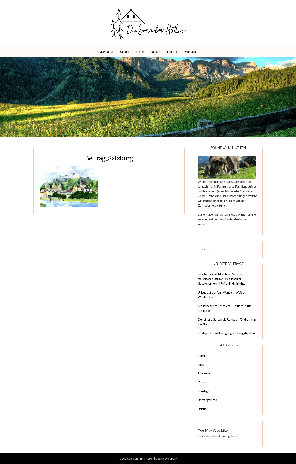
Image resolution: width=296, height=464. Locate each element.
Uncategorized (207, 400)
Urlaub (124, 51)
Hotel (140, 51)
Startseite (107, 51)
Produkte (190, 51)
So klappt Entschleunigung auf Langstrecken (226, 333)
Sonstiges (204, 391)
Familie (172, 51)
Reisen (155, 51)
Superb (172, 458)
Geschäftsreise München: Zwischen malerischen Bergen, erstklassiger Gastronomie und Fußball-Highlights (221, 278)
